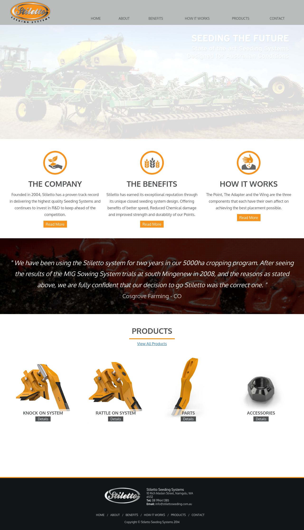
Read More (55, 224)
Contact (277, 18)
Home (96, 18)
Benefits (155, 18)
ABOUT (115, 515)
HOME (100, 515)
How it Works (197, 18)
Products (240, 18)
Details (43, 419)
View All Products (152, 343)
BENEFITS (132, 515)
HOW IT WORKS (154, 515)
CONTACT (198, 515)
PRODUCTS (178, 515)
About (124, 18)
